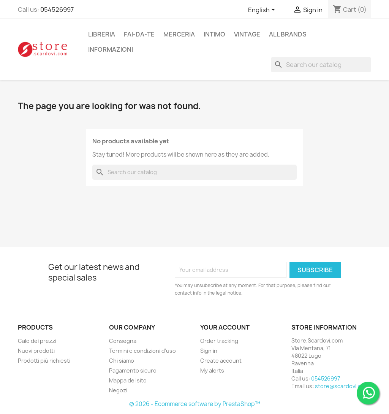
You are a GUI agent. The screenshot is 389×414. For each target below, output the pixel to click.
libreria (101, 34)
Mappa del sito (128, 380)
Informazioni (110, 49)
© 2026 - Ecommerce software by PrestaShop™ (194, 404)
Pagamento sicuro (133, 370)
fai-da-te (139, 34)
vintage (247, 34)
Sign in (208, 350)
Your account (225, 327)
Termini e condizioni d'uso (142, 350)
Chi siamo (121, 360)
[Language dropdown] (263, 10)
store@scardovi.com (342, 386)
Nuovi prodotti (36, 350)
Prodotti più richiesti (44, 360)
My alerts (212, 370)
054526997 (57, 9)
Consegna (122, 340)
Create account (221, 360)
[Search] (321, 64)
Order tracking (219, 340)
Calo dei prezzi (37, 340)
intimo (214, 34)
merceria (179, 34)
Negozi (118, 390)
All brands (288, 34)
